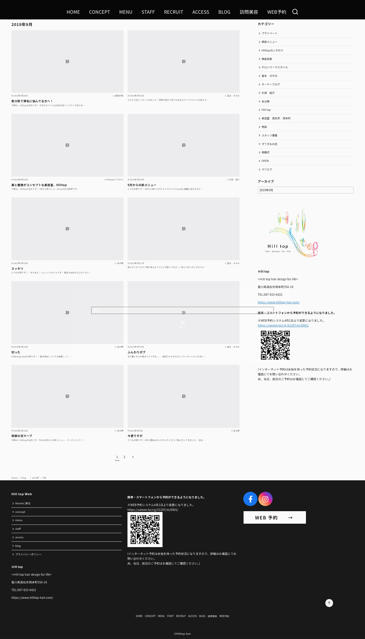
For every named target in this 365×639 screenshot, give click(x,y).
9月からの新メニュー (142, 185)
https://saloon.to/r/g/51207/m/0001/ (283, 325)
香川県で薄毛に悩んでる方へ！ (32, 101)
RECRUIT (173, 11)
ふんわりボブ (137, 352)
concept (20, 512)
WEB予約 (276, 11)
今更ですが (135, 436)
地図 (264, 127)
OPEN (265, 161)
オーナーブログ (271, 84)
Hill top (266, 110)
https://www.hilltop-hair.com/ (279, 302)
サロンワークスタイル (275, 67)
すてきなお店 (269, 144)
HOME (73, 11)
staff (18, 529)
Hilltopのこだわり (272, 50)
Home (14, 477)
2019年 (36, 477)
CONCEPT (99, 11)
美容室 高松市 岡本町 (276, 118)
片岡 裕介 (268, 93)
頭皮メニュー (270, 42)
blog (25, 477)
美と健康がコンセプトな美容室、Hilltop (39, 185)
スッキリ (17, 268)
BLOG (224, 11)
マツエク (267, 169)
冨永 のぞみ (270, 76)
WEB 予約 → (275, 517)
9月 (44, 477)
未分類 (266, 101)
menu (19, 520)
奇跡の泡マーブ (21, 436)
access (19, 537)
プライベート (270, 33)
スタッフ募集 (270, 135)
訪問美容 (249, 11)
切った (16, 352)
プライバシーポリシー (28, 554)
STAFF (148, 11)
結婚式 (266, 152)
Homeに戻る (23, 503)
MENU (126, 11)
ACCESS (200, 11)
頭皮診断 (267, 59)
